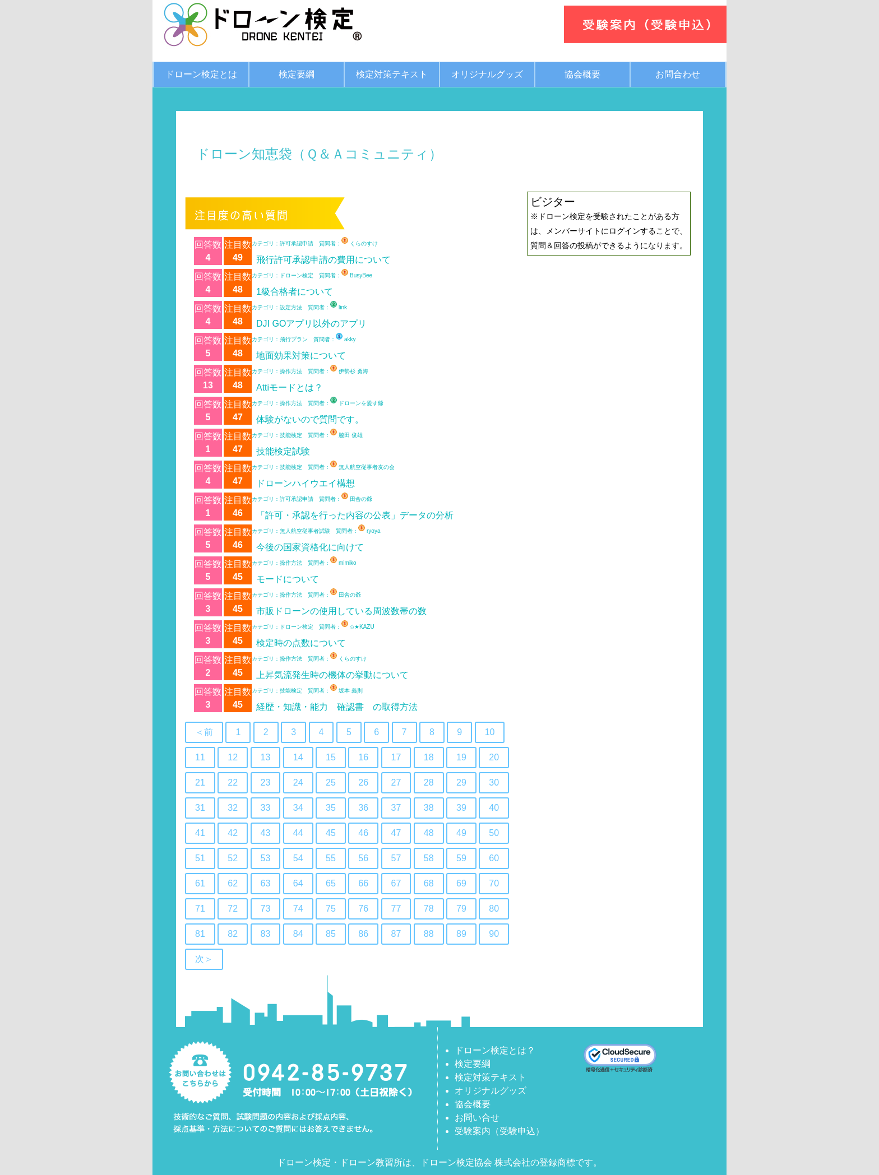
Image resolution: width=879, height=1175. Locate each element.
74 (298, 908)
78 (429, 908)
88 (429, 934)
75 (331, 908)
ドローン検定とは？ (495, 1050)
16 (363, 757)
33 (266, 807)
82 (233, 934)
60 (494, 858)
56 (363, 858)
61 (200, 883)
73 (266, 908)
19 (461, 757)
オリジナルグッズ (487, 74)
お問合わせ (677, 74)
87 (396, 934)
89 (461, 934)
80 (494, 908)
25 (331, 782)
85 (331, 934)
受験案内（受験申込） (499, 1131)
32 (233, 807)
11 (200, 757)
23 (266, 782)
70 (494, 883)
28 (429, 782)
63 (266, 883)
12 (233, 757)
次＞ (204, 959)
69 (461, 883)
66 (363, 883)
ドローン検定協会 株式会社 (475, 1162)
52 (233, 858)
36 (363, 807)
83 (266, 934)
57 (396, 858)
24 (298, 782)
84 (298, 934)
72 (233, 908)
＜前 (204, 732)
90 (494, 934)
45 (331, 833)
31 (200, 807)
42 (233, 833)
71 (200, 908)
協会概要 (582, 74)
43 (266, 833)
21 (200, 782)
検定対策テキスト (392, 74)
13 (266, 757)
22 (233, 782)
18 (429, 757)
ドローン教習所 (371, 1162)
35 (331, 807)
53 (266, 858)
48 (429, 833)
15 (331, 757)
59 (461, 858)
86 (363, 934)
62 (233, 883)
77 (396, 908)
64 (298, 883)
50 (494, 833)
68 (429, 883)
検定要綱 (296, 74)
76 (363, 908)
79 (461, 908)
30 (494, 782)
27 (396, 782)
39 (461, 807)
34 (298, 807)
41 (200, 833)
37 (396, 807)
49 (461, 833)
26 (363, 782)
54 (298, 858)
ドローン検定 (304, 1162)
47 (396, 833)
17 (396, 757)
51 (200, 858)
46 (363, 833)
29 (461, 782)
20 (494, 757)
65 (331, 883)
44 (298, 833)
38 (429, 807)
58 (429, 858)
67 (396, 883)
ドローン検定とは (201, 74)
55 (331, 858)
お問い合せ (477, 1117)
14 (298, 757)
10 (490, 732)
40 (494, 807)
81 (200, 934)
